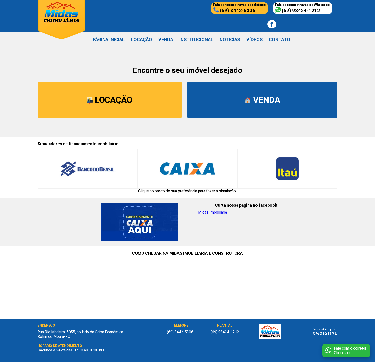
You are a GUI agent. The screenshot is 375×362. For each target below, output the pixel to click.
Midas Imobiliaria (212, 212)
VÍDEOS (254, 39)
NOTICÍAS (230, 39)
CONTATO (279, 39)
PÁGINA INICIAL (109, 39)
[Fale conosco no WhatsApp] (346, 350)
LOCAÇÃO (141, 39)
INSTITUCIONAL (196, 39)
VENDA (165, 39)
